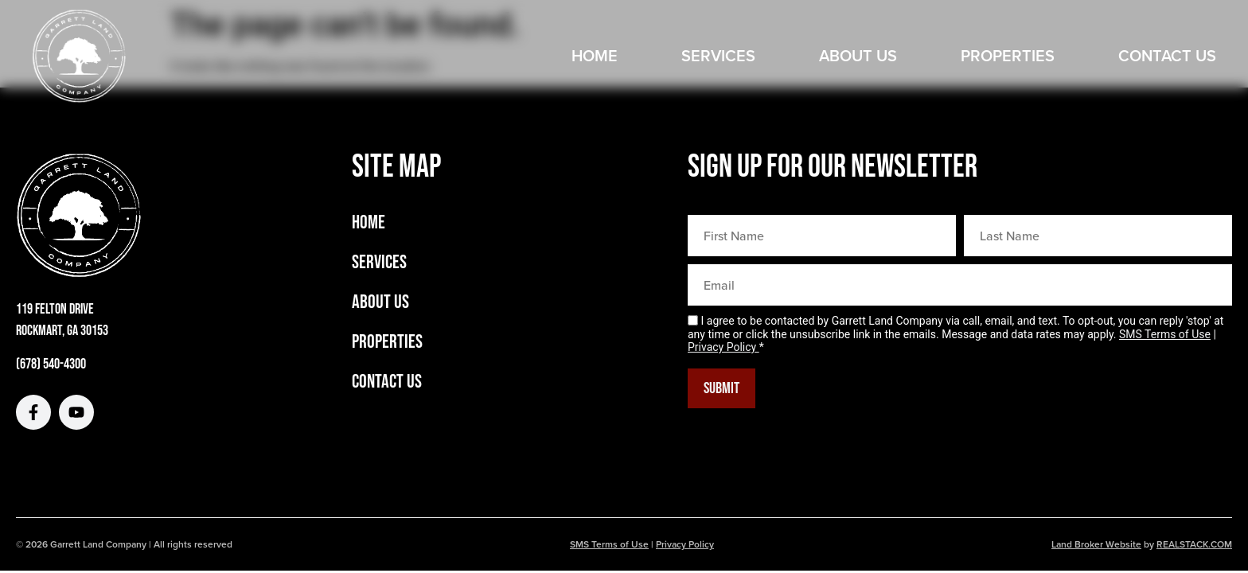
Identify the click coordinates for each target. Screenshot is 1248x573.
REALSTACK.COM (1194, 544)
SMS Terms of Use (1165, 334)
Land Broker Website (1096, 544)
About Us (858, 55)
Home (594, 55)
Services (718, 55)
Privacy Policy (723, 347)
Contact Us (1167, 55)
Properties (1008, 55)
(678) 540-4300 (51, 364)
